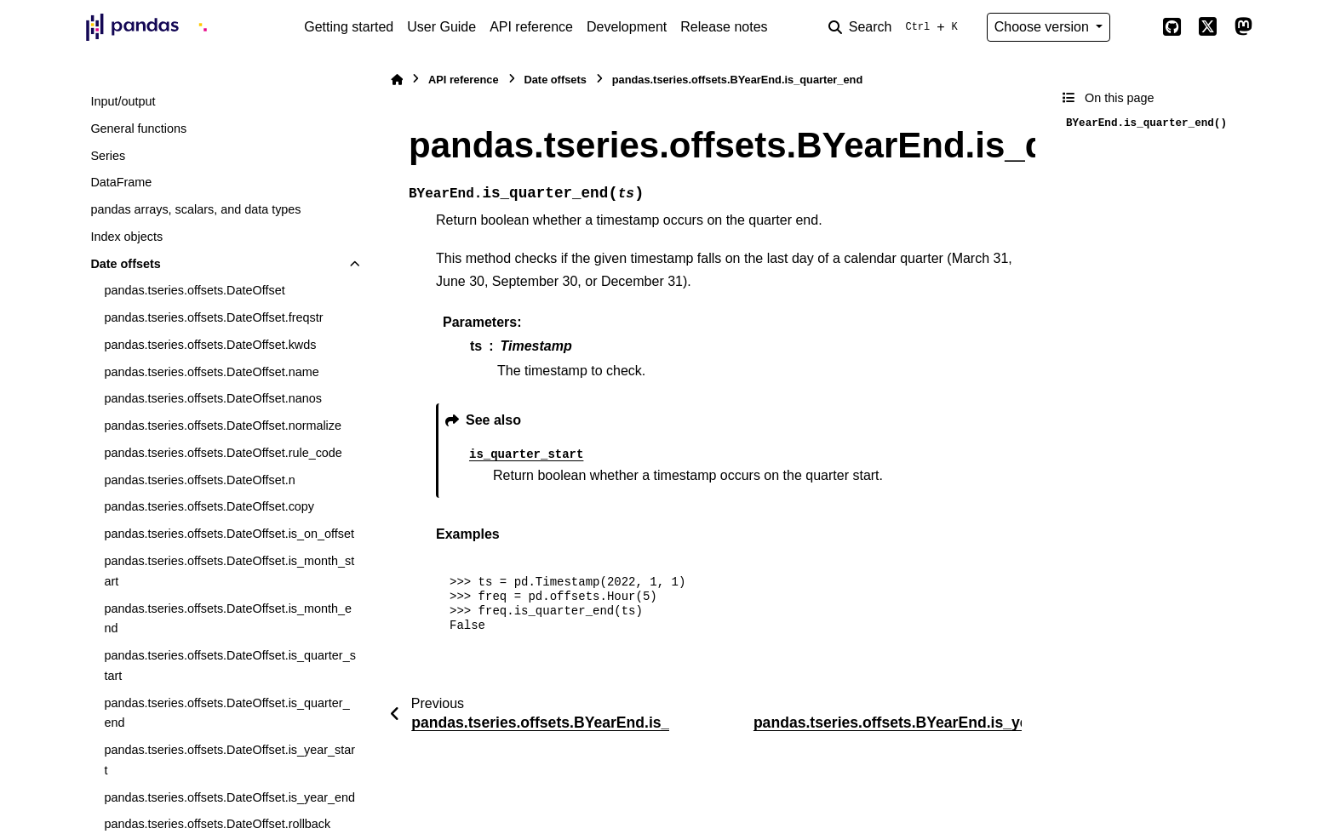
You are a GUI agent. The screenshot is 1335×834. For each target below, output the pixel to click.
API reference (531, 27)
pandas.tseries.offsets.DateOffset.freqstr (213, 317)
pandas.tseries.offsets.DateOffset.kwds (210, 344)
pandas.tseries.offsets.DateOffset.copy (209, 506)
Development (627, 27)
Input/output (122, 101)
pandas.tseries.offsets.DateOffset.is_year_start (229, 760)
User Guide (441, 27)
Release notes (723, 27)
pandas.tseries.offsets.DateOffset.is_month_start (229, 571)
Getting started (348, 27)
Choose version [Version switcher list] (1043, 27)
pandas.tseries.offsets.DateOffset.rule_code (222, 453)
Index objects (126, 236)
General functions (138, 128)
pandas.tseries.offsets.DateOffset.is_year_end (229, 797)
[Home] (397, 80)
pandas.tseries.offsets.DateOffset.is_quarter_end (226, 713)
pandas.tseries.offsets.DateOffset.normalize (222, 425)
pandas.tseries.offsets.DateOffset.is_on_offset (229, 533)
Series (107, 156)
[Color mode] (1136, 27)
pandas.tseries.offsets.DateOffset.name (211, 372)
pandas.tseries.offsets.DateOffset (194, 290)
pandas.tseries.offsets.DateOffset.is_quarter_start (229, 665)
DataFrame (121, 182)
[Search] (896, 27)
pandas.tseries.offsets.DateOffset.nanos (212, 398)
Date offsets (125, 264)
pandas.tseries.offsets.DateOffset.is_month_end (228, 619)
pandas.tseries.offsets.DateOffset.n (199, 480)
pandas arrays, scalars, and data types (195, 209)
